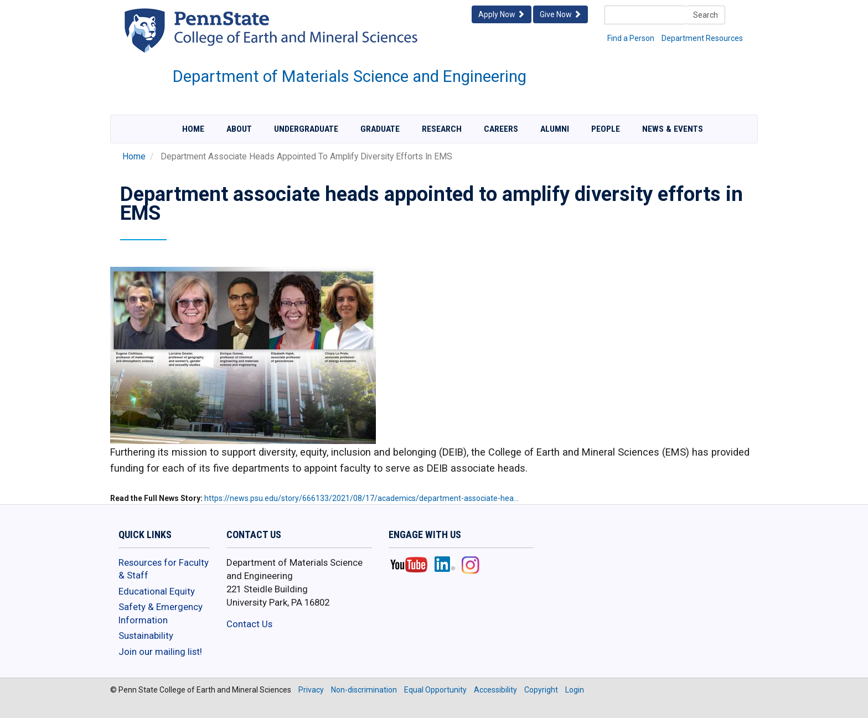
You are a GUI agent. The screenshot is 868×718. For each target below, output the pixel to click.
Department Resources (702, 38)
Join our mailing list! (160, 651)
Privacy (311, 689)
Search (705, 15)
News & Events (672, 129)
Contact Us (249, 623)
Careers (501, 129)
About (239, 129)
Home (193, 129)
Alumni (554, 129)
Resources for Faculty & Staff (163, 569)
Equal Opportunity (435, 689)
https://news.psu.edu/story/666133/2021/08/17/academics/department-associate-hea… (361, 498)
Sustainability (145, 635)
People (605, 129)
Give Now (560, 14)
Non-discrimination (364, 689)
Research (442, 129)
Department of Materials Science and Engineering (349, 76)
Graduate (380, 129)
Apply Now (501, 14)
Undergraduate (306, 129)
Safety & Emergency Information (160, 613)
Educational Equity (156, 591)
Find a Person (630, 38)
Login (574, 689)
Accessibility (495, 689)
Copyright (541, 689)
